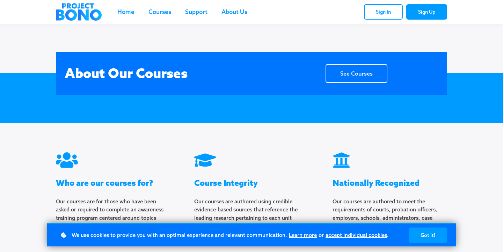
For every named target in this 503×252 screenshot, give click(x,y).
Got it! (428, 235)
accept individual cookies (356, 235)
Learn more (303, 235)
